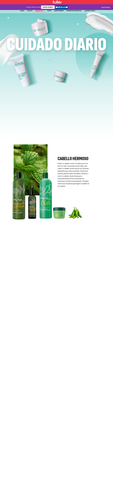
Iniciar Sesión (105, 7)
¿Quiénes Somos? (89, 11)
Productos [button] (39, 11)
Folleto (29, 11)
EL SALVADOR (61, 7)
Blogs (49, 11)
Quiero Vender (59, 11)
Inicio (22, 11)
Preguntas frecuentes (74, 11)
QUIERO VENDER (48, 7)
